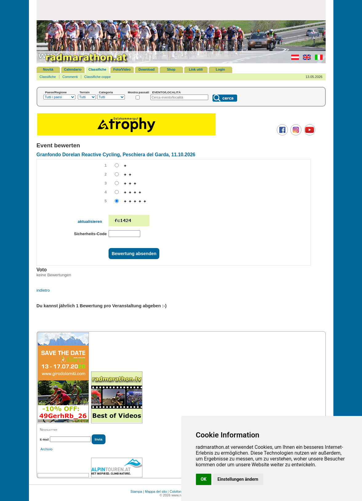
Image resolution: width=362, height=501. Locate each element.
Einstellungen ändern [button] (237, 479)
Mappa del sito (156, 491)
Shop (171, 69)
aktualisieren (90, 221)
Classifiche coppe (97, 77)
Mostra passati (138, 92)
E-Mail (44, 439)
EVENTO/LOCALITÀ (166, 92)
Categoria (106, 92)
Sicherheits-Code (90, 233)
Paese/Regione (56, 92)
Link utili (196, 69)
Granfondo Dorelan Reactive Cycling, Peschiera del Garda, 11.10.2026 (116, 154)
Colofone (176, 491)
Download (146, 69)
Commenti (70, 77)
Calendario (73, 69)
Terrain (85, 92)
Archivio (47, 449)
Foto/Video (122, 69)
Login (220, 69)
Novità (48, 69)
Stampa (136, 491)
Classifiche (97, 69)
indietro (43, 290)
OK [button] (204, 479)
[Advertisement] (181, 10)
